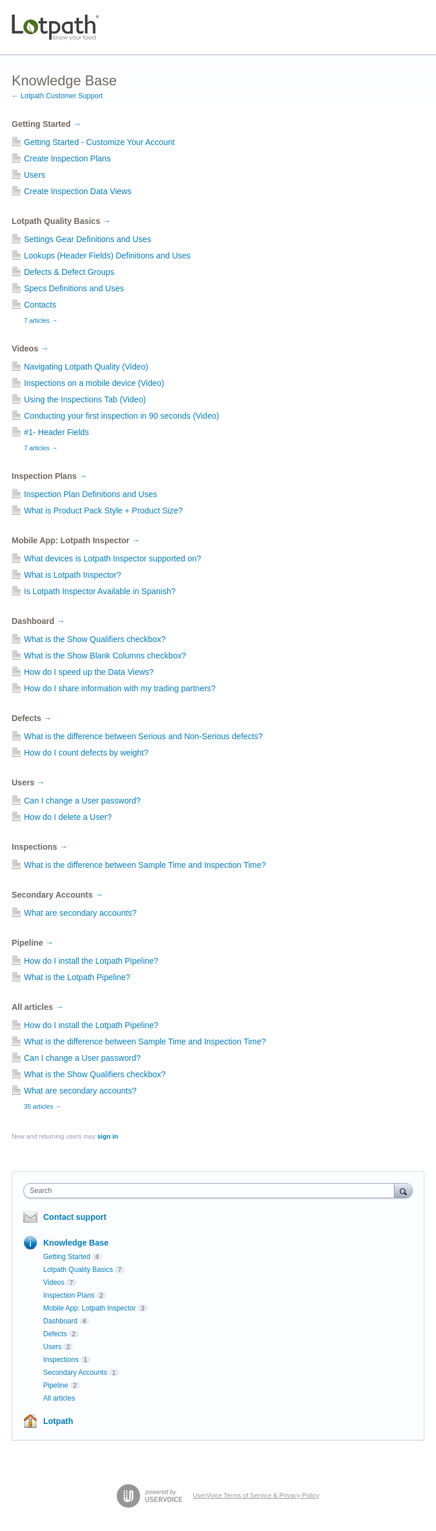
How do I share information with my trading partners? (119, 688)
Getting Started (46, 124)
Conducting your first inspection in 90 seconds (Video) (121, 415)
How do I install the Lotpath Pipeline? (91, 961)
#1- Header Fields (56, 432)
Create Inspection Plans (67, 158)
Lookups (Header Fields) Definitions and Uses (107, 255)
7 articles (41, 320)
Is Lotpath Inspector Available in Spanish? (100, 591)
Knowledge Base (76, 1242)
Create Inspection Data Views (77, 191)
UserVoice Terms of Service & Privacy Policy (256, 1495)
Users (35, 175)
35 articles (42, 1106)
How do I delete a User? (67, 817)
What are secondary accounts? (80, 913)
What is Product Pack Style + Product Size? (103, 510)
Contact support (74, 1217)
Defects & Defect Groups (69, 272)
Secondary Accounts (57, 894)
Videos (30, 348)
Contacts (40, 304)
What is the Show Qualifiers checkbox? (95, 639)
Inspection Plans (49, 476)
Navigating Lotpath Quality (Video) (86, 366)
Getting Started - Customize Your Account (99, 142)
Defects (31, 718)
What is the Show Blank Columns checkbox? (105, 655)
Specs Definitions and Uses (74, 288)
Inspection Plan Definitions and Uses (90, 494)
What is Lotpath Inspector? (72, 575)
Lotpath (58, 1421)
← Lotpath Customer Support (57, 96)
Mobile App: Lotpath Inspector (76, 540)
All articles (38, 1007)
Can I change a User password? (82, 800)
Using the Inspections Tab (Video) (85, 399)
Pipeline (33, 942)
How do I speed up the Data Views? (89, 672)
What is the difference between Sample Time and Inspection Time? (145, 865)
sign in (107, 1136)
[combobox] (211, 1191)
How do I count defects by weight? (86, 752)
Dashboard (38, 621)
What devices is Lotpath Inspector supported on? (112, 558)
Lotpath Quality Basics (61, 221)
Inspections (40, 846)
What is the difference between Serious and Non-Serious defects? (143, 736)
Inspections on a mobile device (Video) (94, 383)
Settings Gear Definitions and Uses (87, 239)
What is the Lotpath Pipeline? (77, 977)
